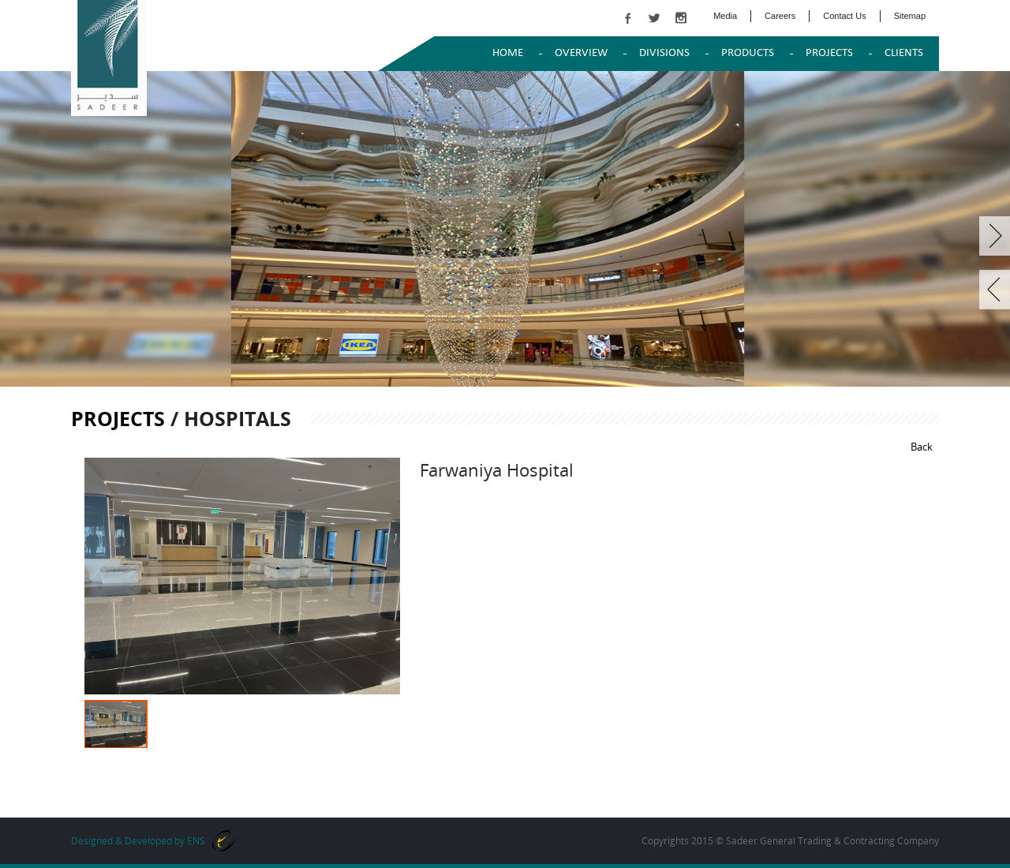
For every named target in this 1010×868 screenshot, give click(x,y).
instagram (681, 18)
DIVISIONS (664, 53)
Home (507, 53)
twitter (654, 18)
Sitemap (910, 16)
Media (725, 16)
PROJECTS (829, 53)
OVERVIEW (581, 53)
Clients (904, 53)
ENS (196, 840)
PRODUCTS (747, 53)
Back (922, 447)
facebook (627, 18)
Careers (780, 16)
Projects (118, 418)
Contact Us (844, 16)
